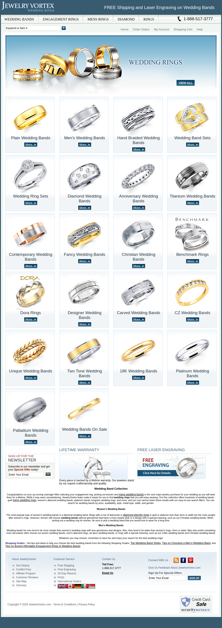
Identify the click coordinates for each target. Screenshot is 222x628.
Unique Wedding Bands (30, 371)
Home (125, 29)
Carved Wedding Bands (138, 312)
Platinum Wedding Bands (192, 373)
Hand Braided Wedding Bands (138, 140)
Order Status (141, 29)
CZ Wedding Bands (192, 312)
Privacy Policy (86, 604)
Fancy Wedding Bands (84, 254)
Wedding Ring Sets (30, 196)
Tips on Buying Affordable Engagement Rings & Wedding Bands (42, 546)
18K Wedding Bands (138, 371)
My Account (161, 29)
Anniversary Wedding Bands (138, 198)
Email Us (107, 573)
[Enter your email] (25, 474)
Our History (23, 565)
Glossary (21, 585)
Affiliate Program (25, 573)
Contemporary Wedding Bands (30, 257)
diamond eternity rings (136, 514)
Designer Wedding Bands (84, 315)
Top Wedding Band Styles (146, 543)
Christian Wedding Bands (138, 257)
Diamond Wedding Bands (84, 198)
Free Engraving (67, 569)
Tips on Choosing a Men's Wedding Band (186, 543)
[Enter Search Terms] (32, 28)
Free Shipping (66, 565)
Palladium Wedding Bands (30, 433)
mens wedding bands (131, 494)
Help (200, 29)
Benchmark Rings (192, 254)
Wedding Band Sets (192, 137)
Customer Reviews (27, 577)
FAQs (61, 577)
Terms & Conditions (64, 604)
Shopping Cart (183, 29)
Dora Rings (30, 312)
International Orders (69, 581)
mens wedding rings (24, 500)
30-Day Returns (67, 573)
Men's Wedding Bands (84, 137)
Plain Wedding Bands (30, 137)
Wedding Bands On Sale (84, 429)
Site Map (21, 581)
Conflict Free (23, 569)
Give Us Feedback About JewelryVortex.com (174, 567)
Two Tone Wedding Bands (84, 373)
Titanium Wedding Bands (192, 196)
